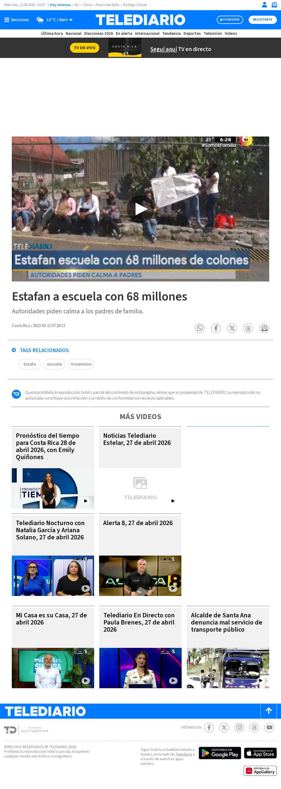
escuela (54, 364)
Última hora (52, 34)
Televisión (213, 34)
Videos (231, 34)
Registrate (262, 19)
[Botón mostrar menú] (18, 20)
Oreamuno (81, 364)
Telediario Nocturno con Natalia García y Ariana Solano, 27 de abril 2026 (50, 530)
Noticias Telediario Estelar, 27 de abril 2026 (137, 439)
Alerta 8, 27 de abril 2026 (138, 523)
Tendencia (171, 34)
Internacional (147, 34)
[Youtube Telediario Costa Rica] (269, 727)
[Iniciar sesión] (264, 4)
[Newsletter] (274, 6)
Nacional (74, 34)
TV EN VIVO (231, 19)
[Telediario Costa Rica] (140, 19)
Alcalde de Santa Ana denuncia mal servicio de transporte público (226, 622)
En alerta (124, 34)
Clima (87, 4)
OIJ (76, 4)
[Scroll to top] (268, 711)
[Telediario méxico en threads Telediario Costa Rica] (254, 727)
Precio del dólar (107, 4)
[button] (199, 328)
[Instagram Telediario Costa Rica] (239, 727)
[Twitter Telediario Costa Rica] (224, 727)
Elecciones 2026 (98, 34)
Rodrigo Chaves (135, 4)
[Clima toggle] (53, 20)
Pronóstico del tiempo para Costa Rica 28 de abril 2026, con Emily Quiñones (47, 446)
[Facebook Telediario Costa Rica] (209, 727)
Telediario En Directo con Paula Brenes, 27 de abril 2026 (139, 622)
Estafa (30, 364)
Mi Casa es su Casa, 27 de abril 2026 (51, 618)
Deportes (192, 34)
